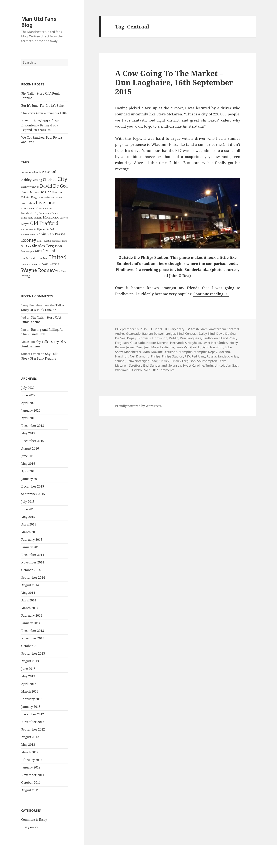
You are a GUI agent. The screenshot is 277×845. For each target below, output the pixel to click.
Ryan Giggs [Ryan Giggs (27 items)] (44, 240)
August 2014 (30, 585)
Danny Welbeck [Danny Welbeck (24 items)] (30, 186)
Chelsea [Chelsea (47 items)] (50, 179)
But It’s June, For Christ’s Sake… (43, 105)
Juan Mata (151, 347)
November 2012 (32, 722)
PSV (187, 356)
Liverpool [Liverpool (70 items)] (46, 203)
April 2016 (28, 471)
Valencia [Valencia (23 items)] (26, 264)
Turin (209, 365)
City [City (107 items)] (62, 178)
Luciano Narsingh (210, 347)
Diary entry (29, 827)
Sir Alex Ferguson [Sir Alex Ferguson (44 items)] (47, 245)
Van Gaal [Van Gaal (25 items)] (36, 264)
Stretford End (139, 365)
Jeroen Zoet (134, 347)
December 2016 (32, 441)
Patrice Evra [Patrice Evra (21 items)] (27, 229)
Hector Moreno (157, 343)
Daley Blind (207, 333)
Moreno (224, 352)
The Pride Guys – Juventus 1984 (44, 113)
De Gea (120, 338)
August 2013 (30, 661)
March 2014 (29, 608)
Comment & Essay (34, 819)
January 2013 (30, 707)
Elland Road (227, 338)
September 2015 (33, 494)
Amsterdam (199, 329)
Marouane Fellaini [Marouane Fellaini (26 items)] (31, 217)
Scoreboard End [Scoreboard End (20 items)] (59, 241)
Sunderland (158, 365)
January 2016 (30, 479)
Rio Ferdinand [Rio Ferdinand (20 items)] (28, 234)
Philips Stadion (172, 356)
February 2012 (31, 760)
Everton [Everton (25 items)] (57, 192)
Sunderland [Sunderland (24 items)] (28, 258)
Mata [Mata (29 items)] (46, 217)
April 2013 (28, 684)
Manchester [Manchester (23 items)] (45, 208)
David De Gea (226, 333)
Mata (146, 352)
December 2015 (32, 486)
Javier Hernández (215, 343)
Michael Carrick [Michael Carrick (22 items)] (59, 217)
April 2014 (28, 600)
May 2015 (28, 517)
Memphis (185, 352)
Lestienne (167, 347)
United (219, 365)
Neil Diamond (139, 356)
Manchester (132, 352)
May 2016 (28, 464)
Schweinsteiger (137, 361)
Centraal (191, 333)
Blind (180, 333)
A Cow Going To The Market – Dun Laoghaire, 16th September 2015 (174, 82)
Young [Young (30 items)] (25, 276)
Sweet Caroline (193, 365)
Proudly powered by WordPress (138, 406)
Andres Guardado (128, 333)
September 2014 (33, 577)
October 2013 (31, 646)
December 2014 (32, 555)
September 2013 (33, 653)
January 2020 (30, 410)
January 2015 (30, 547)
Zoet (146, 370)
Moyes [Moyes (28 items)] (25, 224)
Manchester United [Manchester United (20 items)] (48, 213)
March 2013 (29, 691)
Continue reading (211, 293)
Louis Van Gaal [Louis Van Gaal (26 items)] (29, 208)
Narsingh (121, 356)
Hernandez (178, 343)
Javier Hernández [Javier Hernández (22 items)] (53, 197)
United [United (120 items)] (58, 257)
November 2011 (32, 775)
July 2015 (28, 501)
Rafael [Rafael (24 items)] (50, 229)
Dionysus (144, 338)
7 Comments (165, 370)
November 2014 (32, 562)
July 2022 (28, 388)
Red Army (198, 356)
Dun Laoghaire (190, 338)
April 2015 (28, 524)
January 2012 (30, 767)
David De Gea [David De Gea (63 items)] (54, 186)
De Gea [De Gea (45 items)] (45, 191)
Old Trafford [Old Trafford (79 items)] (44, 223)
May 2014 (28, 593)
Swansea (174, 365)
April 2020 (28, 403)
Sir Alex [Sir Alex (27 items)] (26, 246)
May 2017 (28, 433)
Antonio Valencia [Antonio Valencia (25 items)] (31, 172)
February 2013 (31, 699)
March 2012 (29, 752)
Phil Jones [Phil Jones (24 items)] (40, 229)
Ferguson (122, 343)
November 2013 (32, 638)
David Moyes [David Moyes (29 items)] (30, 192)
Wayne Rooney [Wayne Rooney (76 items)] (38, 270)
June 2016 (28, 456)
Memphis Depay (205, 352)
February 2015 (31, 539)
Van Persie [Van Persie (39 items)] (50, 264)
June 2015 (28, 509)
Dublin (173, 338)
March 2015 (29, 532)
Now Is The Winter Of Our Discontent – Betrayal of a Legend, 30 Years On (40, 125)
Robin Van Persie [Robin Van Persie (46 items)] (50, 234)
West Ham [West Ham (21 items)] (60, 271)
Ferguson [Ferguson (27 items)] (37, 197)
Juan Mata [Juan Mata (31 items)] (28, 203)
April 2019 (28, 418)
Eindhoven (210, 338)
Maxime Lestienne (164, 352)
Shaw (153, 361)
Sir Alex (164, 361)
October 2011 (31, 782)
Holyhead (194, 343)
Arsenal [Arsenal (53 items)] (49, 171)
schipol (120, 361)
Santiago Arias (227, 356)
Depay (131, 338)
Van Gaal (232, 365)
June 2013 (28, 669)
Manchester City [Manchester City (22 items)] (30, 213)
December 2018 (32, 426)
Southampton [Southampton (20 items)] (28, 251)
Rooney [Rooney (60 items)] (28, 240)
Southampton (207, 361)
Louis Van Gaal (186, 347)
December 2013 (32, 631)
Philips (155, 356)
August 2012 (30, 737)
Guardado (137, 343)
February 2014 (31, 615)
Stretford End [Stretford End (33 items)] (45, 251)
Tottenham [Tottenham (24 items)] (41, 258)
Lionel (157, 329)
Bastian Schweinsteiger (158, 333)
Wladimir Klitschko (128, 370)
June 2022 (28, 395)
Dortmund (159, 338)
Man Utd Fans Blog (38, 21)
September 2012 (33, 729)
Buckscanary (194, 162)
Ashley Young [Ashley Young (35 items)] (31, 180)
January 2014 (30, 623)
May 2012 (28, 744)
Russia (211, 356)
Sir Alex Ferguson (183, 361)
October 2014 (31, 570)
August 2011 (30, 790)
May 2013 (28, 676)
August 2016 (30, 448)
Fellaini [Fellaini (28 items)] (25, 197)
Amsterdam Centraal (224, 329)
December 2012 (32, 714)
